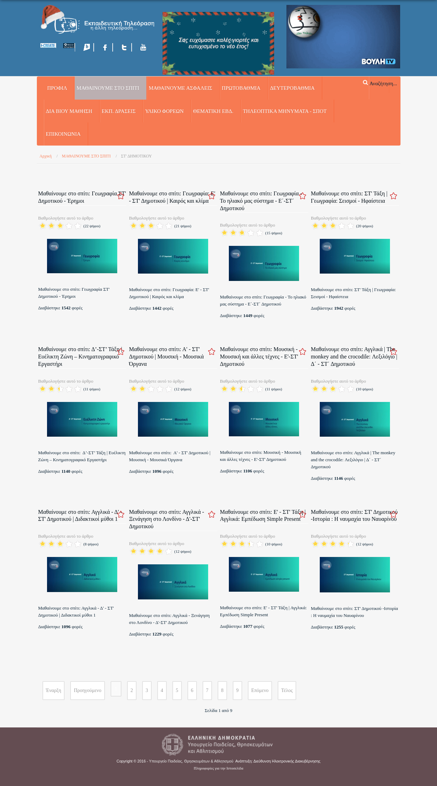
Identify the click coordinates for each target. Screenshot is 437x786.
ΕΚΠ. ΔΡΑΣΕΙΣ (119, 111)
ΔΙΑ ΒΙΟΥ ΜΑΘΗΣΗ (69, 111)
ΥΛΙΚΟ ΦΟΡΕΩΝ (164, 111)
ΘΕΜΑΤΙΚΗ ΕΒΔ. (213, 111)
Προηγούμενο (87, 690)
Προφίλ (57, 88)
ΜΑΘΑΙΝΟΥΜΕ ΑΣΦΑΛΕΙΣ (180, 88)
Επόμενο (260, 690)
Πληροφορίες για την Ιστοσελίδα (218, 768)
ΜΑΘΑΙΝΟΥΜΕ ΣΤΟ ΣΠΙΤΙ (108, 88)
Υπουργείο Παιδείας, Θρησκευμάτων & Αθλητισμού (191, 761)
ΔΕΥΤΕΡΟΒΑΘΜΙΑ (292, 88)
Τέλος (287, 690)
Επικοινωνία (63, 134)
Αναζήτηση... (383, 83)
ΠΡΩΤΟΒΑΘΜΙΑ (241, 88)
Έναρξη (53, 690)
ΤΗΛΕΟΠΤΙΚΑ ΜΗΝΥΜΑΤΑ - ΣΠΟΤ (285, 111)
